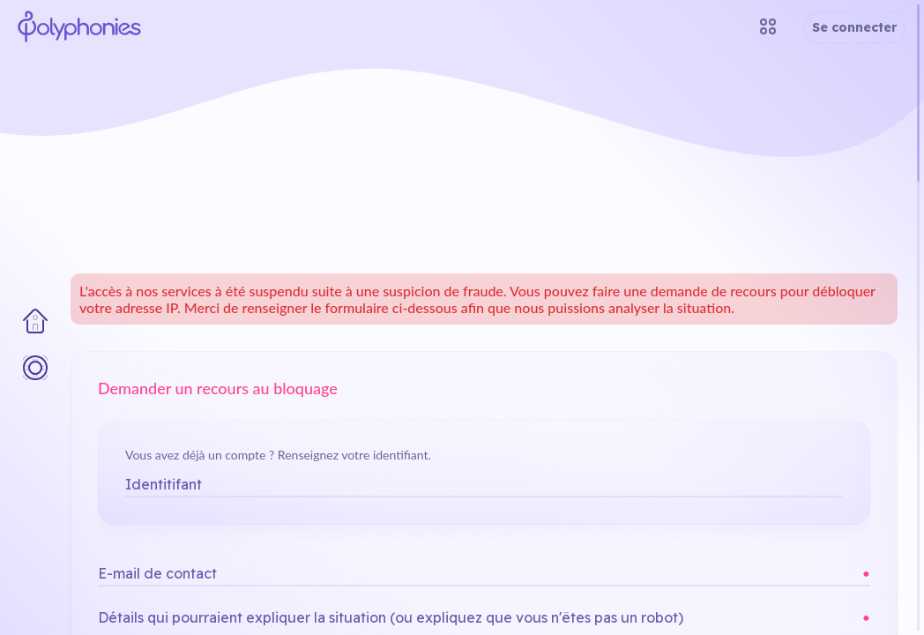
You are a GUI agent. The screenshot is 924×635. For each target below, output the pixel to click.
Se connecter (855, 27)
